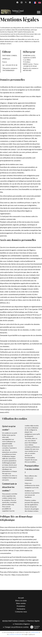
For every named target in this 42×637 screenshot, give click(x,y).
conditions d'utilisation (15, 634)
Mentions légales (33, 621)
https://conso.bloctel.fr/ (20, 575)
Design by (34, 627)
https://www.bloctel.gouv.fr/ (29, 572)
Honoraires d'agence (22, 624)
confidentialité (35, 632)
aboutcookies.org (8, 504)
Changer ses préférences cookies (16, 627)
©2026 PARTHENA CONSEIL (13, 621)
